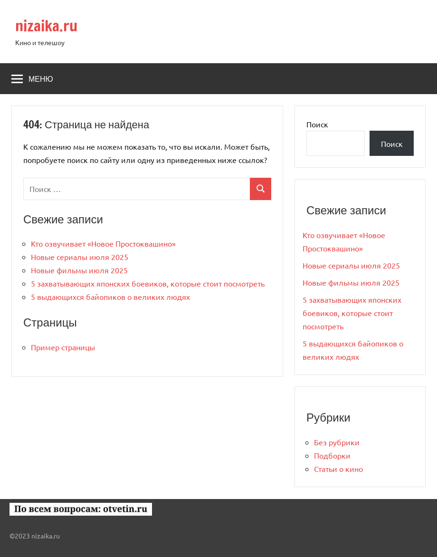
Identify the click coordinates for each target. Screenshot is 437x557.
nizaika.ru (46, 26)
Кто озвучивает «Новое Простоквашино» (103, 243)
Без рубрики (337, 442)
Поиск (317, 124)
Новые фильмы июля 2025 (79, 270)
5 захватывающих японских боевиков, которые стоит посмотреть (148, 283)
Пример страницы (63, 347)
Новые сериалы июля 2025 (79, 256)
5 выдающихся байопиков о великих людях (110, 296)
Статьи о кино (338, 468)
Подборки (332, 455)
